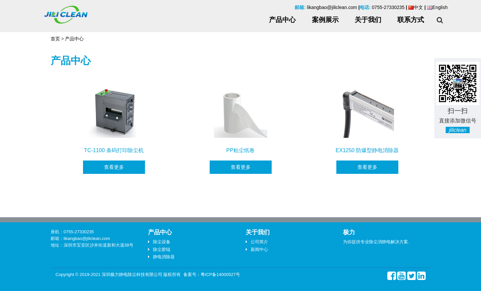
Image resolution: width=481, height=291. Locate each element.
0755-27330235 (388, 7)
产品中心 (74, 38)
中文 (415, 7)
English (437, 7)
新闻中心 (259, 249)
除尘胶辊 (161, 249)
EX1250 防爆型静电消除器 (367, 150)
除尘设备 (161, 241)
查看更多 (114, 167)
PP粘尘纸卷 (240, 150)
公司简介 (259, 241)
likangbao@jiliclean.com (332, 7)
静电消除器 (164, 256)
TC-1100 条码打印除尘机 (114, 150)
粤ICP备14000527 (218, 274)
